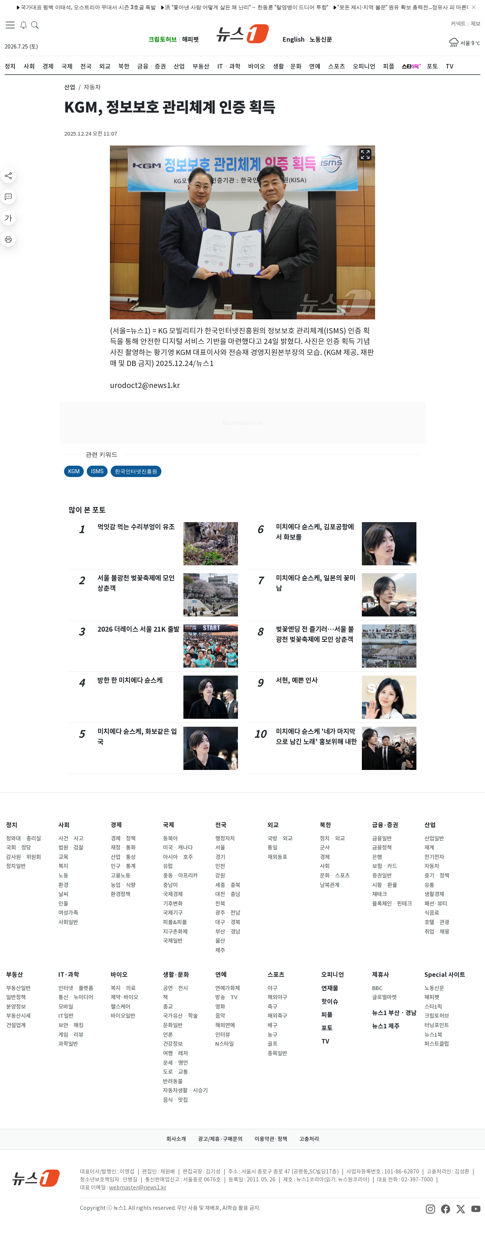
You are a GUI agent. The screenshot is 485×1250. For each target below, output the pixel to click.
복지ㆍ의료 (123, 988)
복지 (63, 866)
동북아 (170, 838)
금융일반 (382, 838)
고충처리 (309, 1139)
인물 (63, 903)
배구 (272, 1025)
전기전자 (434, 857)
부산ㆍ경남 (227, 931)
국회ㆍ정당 (18, 847)
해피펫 (190, 40)
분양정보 (16, 1006)
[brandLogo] (242, 33)
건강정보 (173, 1043)
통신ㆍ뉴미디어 (75, 997)
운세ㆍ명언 (175, 1062)
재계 (429, 847)
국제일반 (173, 940)
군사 (325, 847)
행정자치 (225, 838)
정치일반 (16, 866)
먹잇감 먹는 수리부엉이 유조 (136, 527)
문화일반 (173, 1025)
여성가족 (68, 912)
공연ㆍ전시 (175, 988)
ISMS (97, 471)
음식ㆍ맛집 (175, 1100)
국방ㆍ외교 (280, 838)
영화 (220, 1006)
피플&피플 (175, 922)
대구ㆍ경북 (227, 922)
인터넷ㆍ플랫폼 (75, 988)
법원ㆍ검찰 (70, 847)
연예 (221, 975)
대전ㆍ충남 (227, 894)
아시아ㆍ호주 (178, 857)
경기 (220, 857)
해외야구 (277, 997)
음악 (220, 1015)
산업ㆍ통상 (123, 857)
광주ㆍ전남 (227, 912)
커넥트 (458, 23)
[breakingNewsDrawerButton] (23, 24)
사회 (64, 825)
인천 (220, 866)
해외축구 (277, 1015)
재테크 (379, 894)
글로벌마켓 (384, 997)
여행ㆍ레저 (175, 1053)
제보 (475, 23)
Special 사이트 (444, 975)
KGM (74, 471)
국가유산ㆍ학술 (180, 1015)
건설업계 (16, 1025)
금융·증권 (385, 825)
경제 (116, 825)
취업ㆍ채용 (436, 931)
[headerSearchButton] (35, 24)
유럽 (168, 866)
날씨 (63, 894)
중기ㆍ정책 (436, 875)
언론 (168, 1034)
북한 (325, 825)
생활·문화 (176, 975)
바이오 (119, 975)
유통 (429, 885)
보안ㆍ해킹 (70, 1025)
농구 (272, 1034)
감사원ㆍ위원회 (23, 857)
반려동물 (173, 1081)
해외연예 (225, 1025)
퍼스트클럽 (436, 1043)
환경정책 (120, 894)
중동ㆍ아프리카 (180, 875)
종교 (168, 1006)
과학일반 (68, 1043)
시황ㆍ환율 (384, 885)
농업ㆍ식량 (123, 885)
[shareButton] (8, 175)
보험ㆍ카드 (384, 866)
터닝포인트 (436, 1025)
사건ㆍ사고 (70, 838)
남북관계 (330, 885)
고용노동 (120, 875)
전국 (221, 825)
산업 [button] (69, 87)
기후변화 (173, 903)
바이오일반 (123, 1015)
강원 (220, 875)
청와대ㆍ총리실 (23, 838)
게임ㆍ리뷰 (70, 1034)
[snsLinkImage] (430, 1208)
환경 (63, 885)
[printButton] (8, 239)
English (294, 40)
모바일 (65, 1006)
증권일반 (382, 875)
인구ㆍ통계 (123, 866)
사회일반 (68, 922)
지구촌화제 (175, 931)
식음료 (431, 912)
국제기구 (173, 912)
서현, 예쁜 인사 (297, 680)
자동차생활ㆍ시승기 (185, 1090)
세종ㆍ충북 (227, 885)
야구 (272, 988)
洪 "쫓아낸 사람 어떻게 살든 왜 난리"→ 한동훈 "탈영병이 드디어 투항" (162, 7)
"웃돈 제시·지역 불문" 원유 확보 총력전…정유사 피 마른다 (320, 7)
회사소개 (176, 1139)
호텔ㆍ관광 (436, 922)
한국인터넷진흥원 (136, 471)
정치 (11, 825)
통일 (272, 847)
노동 (63, 875)
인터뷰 (222, 1034)
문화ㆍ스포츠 (335, 875)
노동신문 (321, 40)
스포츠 (276, 975)
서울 (220, 847)
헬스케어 (120, 1006)
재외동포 (277, 857)
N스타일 (224, 1043)
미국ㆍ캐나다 (178, 847)
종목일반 (277, 1053)
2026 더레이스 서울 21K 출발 (138, 629)
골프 (272, 1043)
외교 (273, 825)
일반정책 (16, 997)
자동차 (431, 866)
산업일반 (434, 838)
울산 (220, 940)
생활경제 (434, 894)
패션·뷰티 (435, 903)
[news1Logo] (36, 1178)
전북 (220, 903)
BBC (377, 988)
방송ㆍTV (226, 997)
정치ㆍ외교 (332, 838)
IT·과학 (68, 975)
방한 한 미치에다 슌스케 (130, 680)
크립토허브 (163, 40)
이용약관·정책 (271, 1139)
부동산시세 (18, 1015)
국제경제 (173, 894)
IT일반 (66, 1015)
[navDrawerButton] (10, 25)
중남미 (170, 885)
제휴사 (380, 975)
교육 (63, 857)
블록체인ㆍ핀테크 (392, 903)
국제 (168, 825)
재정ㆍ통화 (123, 847)
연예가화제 (227, 988)
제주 (220, 950)
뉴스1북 (433, 1034)
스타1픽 (433, 1006)
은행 (377, 857)
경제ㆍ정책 (123, 838)
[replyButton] (8, 196)
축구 (272, 1006)
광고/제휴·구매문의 (220, 1139)
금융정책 (382, 847)
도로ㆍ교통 (175, 1072)
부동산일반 (18, 988)
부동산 (14, 975)
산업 (430, 825)
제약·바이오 (124, 997)
